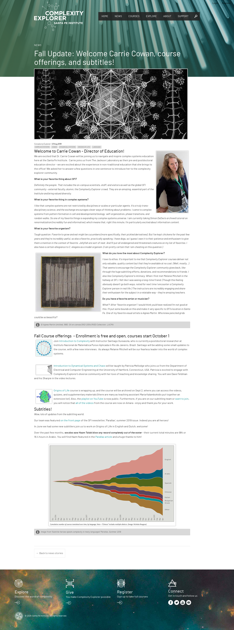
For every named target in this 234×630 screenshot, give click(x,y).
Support (183, 16)
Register (226, 3)
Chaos (54, 147)
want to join (181, 399)
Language (97, 147)
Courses (133, 16)
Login (215, 3)
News (118, 16)
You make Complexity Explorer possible (88, 597)
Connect (176, 591)
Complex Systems (42, 147)
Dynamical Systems (67, 147)
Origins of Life (84, 147)
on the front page (70, 420)
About (167, 16)
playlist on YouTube (92, 399)
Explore (151, 16)
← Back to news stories (49, 553)
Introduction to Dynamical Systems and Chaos (79, 366)
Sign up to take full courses (132, 596)
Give (70, 592)
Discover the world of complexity (33, 596)
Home (105, 16)
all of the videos (85, 403)
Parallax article (103, 437)
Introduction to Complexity (74, 341)
